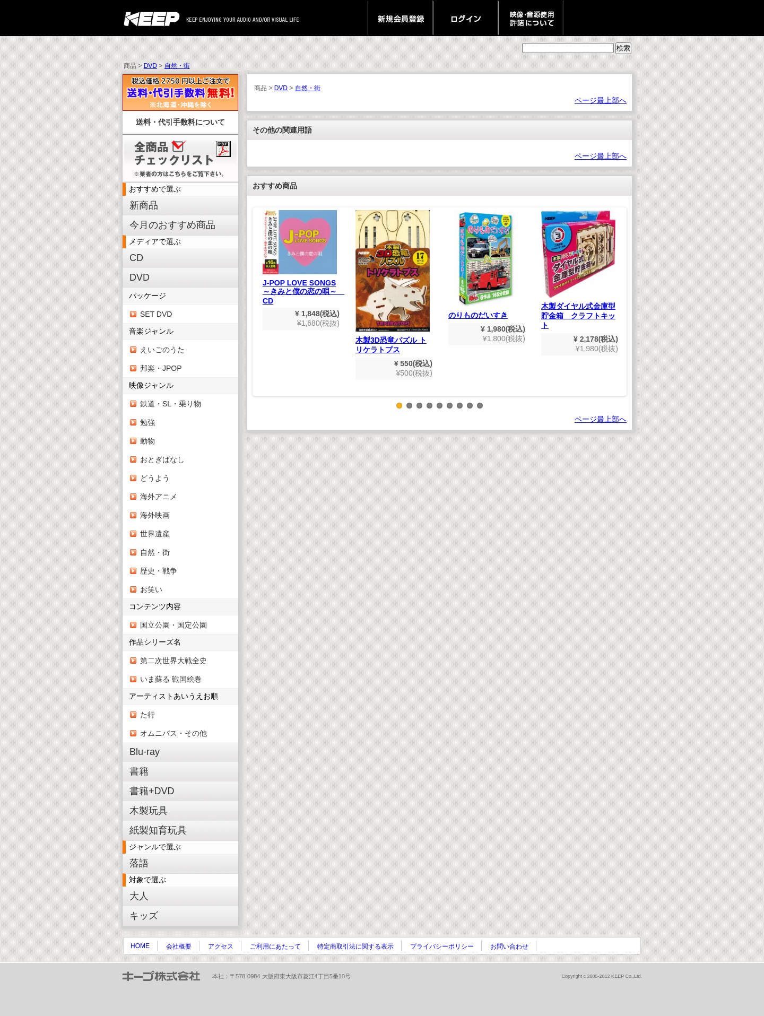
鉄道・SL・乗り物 (170, 404)
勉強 (147, 422)
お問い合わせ (509, 946)
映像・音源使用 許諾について (530, 18)
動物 (147, 441)
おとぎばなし (162, 459)
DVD (150, 66)
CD (136, 258)
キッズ (143, 915)
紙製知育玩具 (158, 830)
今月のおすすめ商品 (172, 225)
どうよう (155, 478)
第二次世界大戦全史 (173, 660)
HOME (140, 946)
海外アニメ (158, 496)
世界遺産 (155, 533)
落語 (139, 863)
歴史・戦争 (158, 571)
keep (154, 18)
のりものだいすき (485, 264)
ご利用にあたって (275, 946)
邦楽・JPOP (161, 368)
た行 (147, 714)
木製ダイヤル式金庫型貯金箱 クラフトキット (578, 269)
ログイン (465, 18)
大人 (139, 896)
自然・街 (177, 66)
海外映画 (155, 515)
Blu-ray (144, 751)
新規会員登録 (400, 18)
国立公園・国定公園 (173, 625)
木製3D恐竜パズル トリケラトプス (392, 282)
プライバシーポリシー (442, 946)
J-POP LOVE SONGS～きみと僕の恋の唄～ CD (303, 257)
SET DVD (156, 314)
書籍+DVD (152, 791)
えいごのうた (162, 349)
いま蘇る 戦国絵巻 (171, 679)
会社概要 (179, 946)
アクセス (220, 946)
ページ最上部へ (601, 100)
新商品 (143, 205)
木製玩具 (148, 810)
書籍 (139, 771)
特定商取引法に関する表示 (355, 946)
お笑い (151, 589)
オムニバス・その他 (173, 733)
